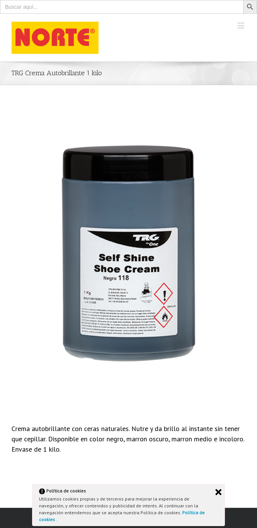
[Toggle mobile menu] (242, 25)
